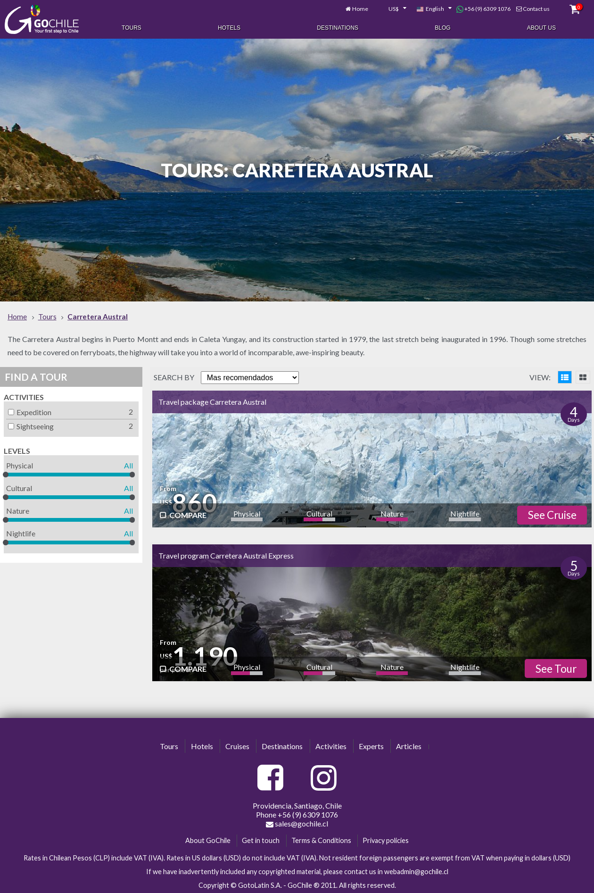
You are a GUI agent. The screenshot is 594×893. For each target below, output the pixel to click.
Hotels (229, 27)
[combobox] (392, 8)
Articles (408, 744)
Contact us (536, 8)
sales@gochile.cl (297, 822)
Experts (371, 744)
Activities (24, 396)
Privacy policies (386, 839)
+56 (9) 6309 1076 (483, 8)
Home (360, 8)
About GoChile (208, 839)
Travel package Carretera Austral (212, 400)
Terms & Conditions (321, 839)
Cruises (237, 744)
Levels (17, 449)
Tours (131, 27)
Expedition (29, 411)
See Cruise (552, 514)
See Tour (556, 667)
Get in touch (261, 839)
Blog (442, 27)
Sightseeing (31, 425)
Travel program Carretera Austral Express (226, 554)
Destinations (337, 27)
